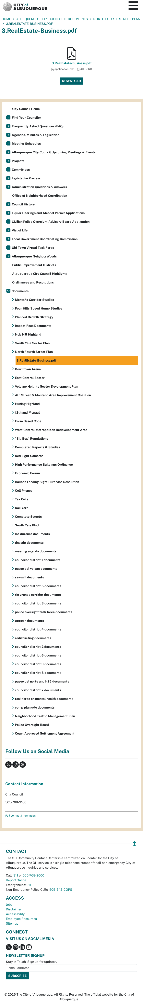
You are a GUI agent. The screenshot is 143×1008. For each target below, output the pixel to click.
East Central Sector (30, 378)
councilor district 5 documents (38, 586)
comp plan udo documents (34, 707)
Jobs (9, 904)
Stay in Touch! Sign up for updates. (31, 962)
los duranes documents (32, 534)
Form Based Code (28, 421)
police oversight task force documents (43, 612)
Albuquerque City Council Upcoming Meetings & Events (54, 152)
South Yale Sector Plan (32, 343)
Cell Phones (23, 490)
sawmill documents (29, 577)
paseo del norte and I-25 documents (42, 681)
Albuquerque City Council (39, 19)
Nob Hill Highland (28, 334)
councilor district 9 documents (38, 664)
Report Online (16, 880)
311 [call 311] (15, 875)
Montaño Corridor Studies (34, 300)
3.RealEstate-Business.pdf (71, 63)
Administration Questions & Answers (39, 187)
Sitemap (12, 923)
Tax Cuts (21, 499)
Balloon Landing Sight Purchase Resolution (47, 482)
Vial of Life (20, 230)
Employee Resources (21, 919)
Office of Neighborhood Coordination (39, 196)
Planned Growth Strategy (34, 317)
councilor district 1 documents (37, 560)
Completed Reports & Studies (37, 447)
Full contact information (20, 815)
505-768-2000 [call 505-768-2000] (33, 875)
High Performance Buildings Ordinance (44, 464)
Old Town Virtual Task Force (33, 248)
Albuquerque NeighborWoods (34, 256)
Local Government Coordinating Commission (44, 239)
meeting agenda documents (35, 551)
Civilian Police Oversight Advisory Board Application (50, 222)
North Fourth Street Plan (116, 19)
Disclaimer (13, 909)
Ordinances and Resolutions (33, 282)
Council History (23, 204)
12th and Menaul (27, 412)
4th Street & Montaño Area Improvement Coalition (53, 395)
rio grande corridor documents (38, 595)
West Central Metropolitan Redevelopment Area (51, 430)
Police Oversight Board (32, 725)
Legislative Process (26, 178)
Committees (21, 170)
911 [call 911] (29, 885)
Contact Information (24, 783)
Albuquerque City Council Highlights (39, 274)
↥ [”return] (134, 843)
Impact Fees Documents (33, 326)
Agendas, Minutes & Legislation (35, 135)
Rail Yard (22, 508)
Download (71, 81)
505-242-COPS (60, 889)
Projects (18, 161)
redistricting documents (33, 638)
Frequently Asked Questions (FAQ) (38, 126)
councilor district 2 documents (38, 647)
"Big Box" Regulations (31, 438)
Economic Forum (27, 473)
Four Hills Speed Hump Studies (38, 308)
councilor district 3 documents (38, 603)
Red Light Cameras (29, 456)
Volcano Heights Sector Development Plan (46, 386)
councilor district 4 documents (38, 629)
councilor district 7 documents (38, 690)
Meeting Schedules (26, 143)
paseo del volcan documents (36, 569)
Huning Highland (27, 404)
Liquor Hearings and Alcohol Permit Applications (48, 213)
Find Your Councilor (26, 117)
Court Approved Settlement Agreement (45, 733)
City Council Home (26, 109)
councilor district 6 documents (38, 655)
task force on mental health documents (44, 699)
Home (6, 19)
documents (78, 19)
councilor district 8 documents (38, 673)
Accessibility (15, 914)
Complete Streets (28, 516)
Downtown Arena (28, 369)
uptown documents (29, 621)
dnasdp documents (29, 543)
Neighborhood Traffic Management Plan (45, 716)
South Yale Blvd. (27, 525)
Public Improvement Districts (34, 265)
